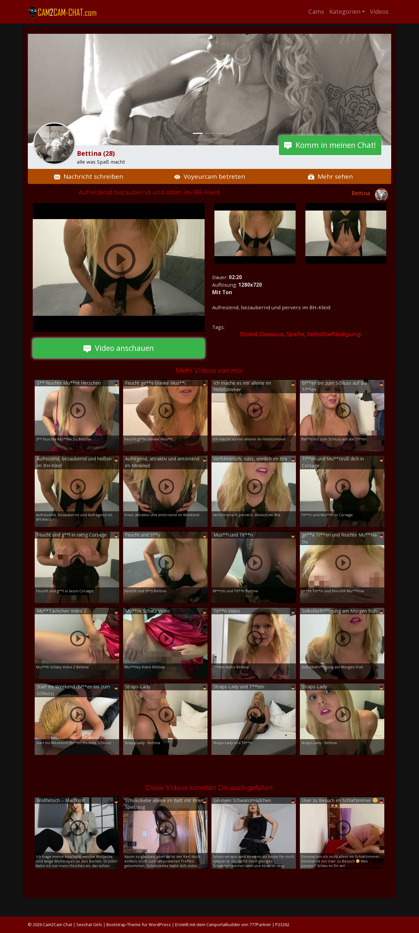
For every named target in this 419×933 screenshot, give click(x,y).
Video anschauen (118, 348)
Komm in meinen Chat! (330, 145)
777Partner (260, 924)
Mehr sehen (330, 176)
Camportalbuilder (223, 924)
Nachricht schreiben (88, 176)
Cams (316, 11)
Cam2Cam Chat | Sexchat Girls (72, 924)
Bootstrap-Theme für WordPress (138, 924)
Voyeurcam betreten (209, 176)
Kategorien (344, 11)
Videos (379, 11)
